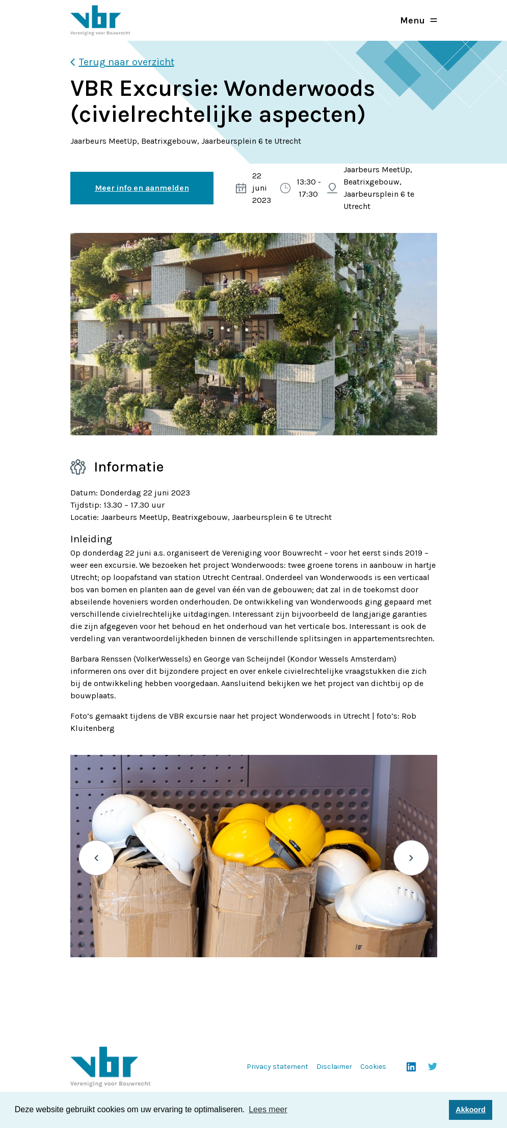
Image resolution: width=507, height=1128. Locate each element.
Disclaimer (334, 1066)
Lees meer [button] (268, 1109)
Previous (96, 858)
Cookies (373, 1066)
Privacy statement (277, 1066)
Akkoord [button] (470, 1110)
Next (411, 858)
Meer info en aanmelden (142, 188)
